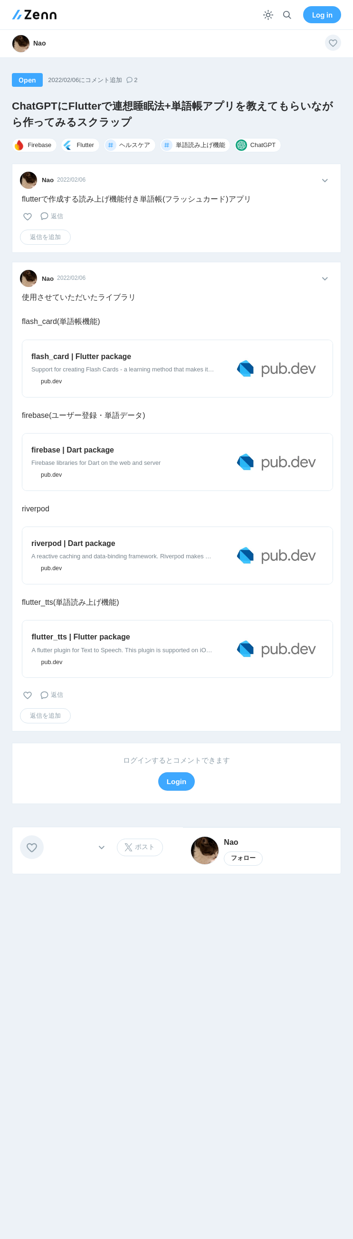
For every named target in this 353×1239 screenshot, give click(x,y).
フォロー (243, 858)
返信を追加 (45, 236)
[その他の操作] (101, 847)
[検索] (287, 14)
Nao (48, 180)
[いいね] (333, 43)
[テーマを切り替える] (268, 15)
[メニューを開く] (324, 180)
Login (176, 781)
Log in (322, 14)
